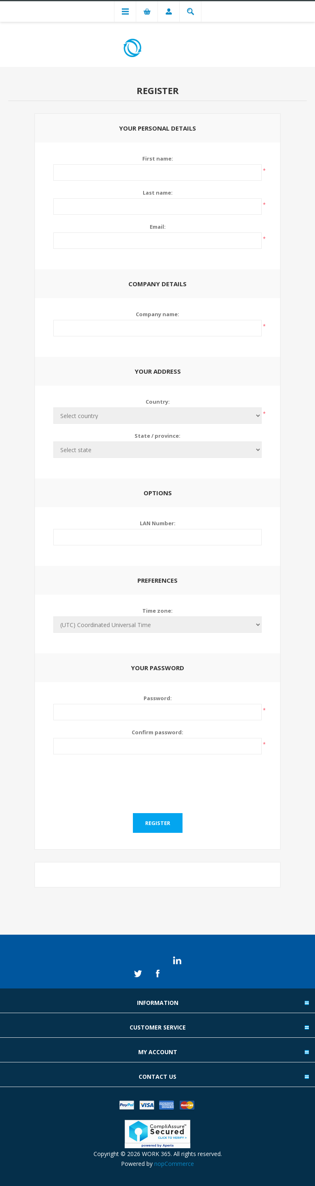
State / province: (157, 435)
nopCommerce (174, 1164)
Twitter (137, 973)
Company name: (157, 314)
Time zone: (157, 610)
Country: (158, 401)
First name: (157, 158)
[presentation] (157, 779)
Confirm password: (157, 732)
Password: (158, 698)
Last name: (158, 192)
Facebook (157, 973)
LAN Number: (158, 523)
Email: (158, 226)
